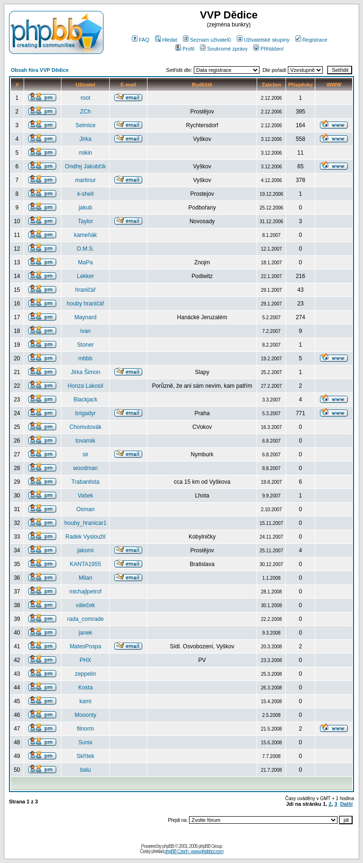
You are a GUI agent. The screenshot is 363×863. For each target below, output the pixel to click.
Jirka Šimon (85, 372)
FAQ (140, 40)
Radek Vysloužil (85, 536)
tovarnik (85, 440)
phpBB (168, 846)
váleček (85, 605)
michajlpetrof (85, 591)
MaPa (85, 262)
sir (85, 454)
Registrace (311, 40)
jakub (85, 207)
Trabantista (85, 482)
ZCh (85, 111)
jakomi (85, 550)
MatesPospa (85, 646)
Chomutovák (85, 427)
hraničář (85, 290)
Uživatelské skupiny (263, 40)
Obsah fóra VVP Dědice (40, 70)
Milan (85, 578)
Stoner (85, 344)
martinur (85, 180)
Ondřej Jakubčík (85, 166)
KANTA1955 (85, 564)
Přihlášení (268, 49)
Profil (184, 49)
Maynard (85, 317)
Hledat (166, 40)
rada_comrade (85, 619)
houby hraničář (85, 303)
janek (85, 632)
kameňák (85, 235)
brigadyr (85, 413)
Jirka (85, 139)
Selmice (85, 125)
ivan (85, 331)
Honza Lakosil (85, 386)
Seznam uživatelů (207, 40)
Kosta (85, 687)
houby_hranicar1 (85, 523)
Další (346, 804)
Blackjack (85, 399)
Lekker (85, 276)
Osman (85, 509)
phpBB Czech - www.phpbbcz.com (193, 851)
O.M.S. (85, 248)
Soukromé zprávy (224, 49)
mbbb (85, 358)
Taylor (85, 221)
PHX (85, 660)
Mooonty (85, 715)
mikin (85, 152)
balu (85, 770)
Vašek (85, 495)
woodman (85, 468)
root (85, 98)
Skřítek (85, 756)
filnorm (85, 728)
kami (85, 701)
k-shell (85, 194)
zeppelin (85, 674)
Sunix (85, 742)
